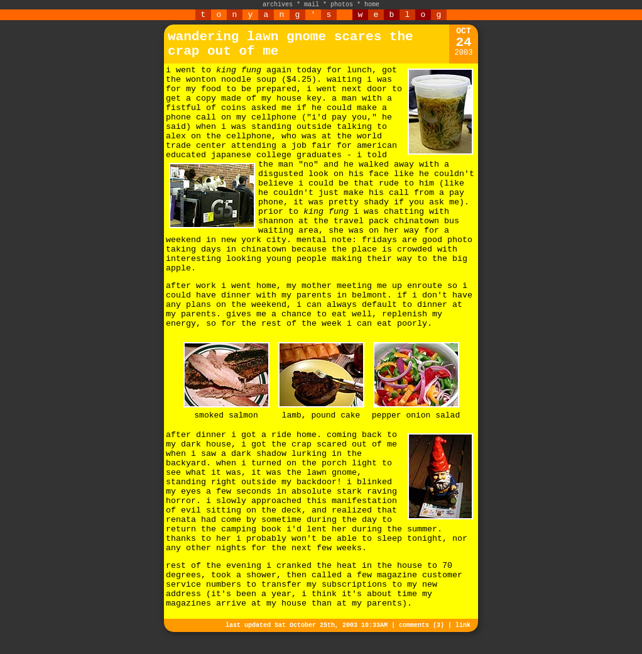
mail (311, 4)
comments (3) (421, 625)
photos (341, 4)
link (463, 625)
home (371, 4)
